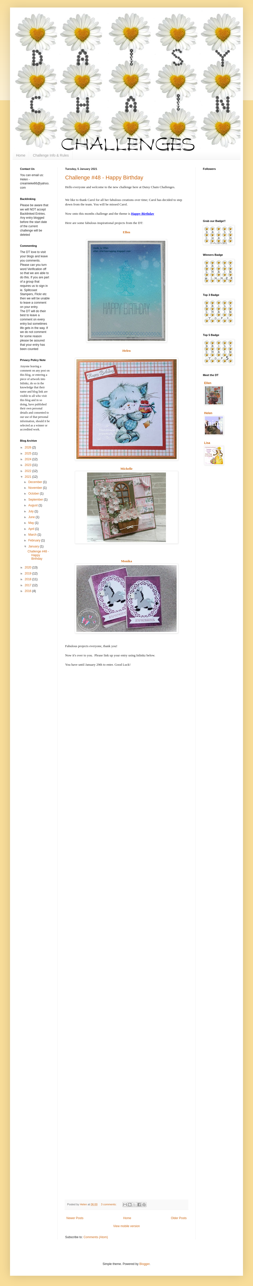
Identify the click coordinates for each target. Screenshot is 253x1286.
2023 (28, 465)
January (34, 546)
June (32, 517)
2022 (28, 471)
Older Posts (179, 1218)
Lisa (207, 443)
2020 (28, 567)
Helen (126, 351)
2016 (28, 591)
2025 (28, 453)
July (31, 511)
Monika (126, 561)
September (36, 499)
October (34, 493)
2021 (28, 477)
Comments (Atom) (95, 1237)
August (33, 505)
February (34, 540)
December (35, 482)
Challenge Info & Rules (51, 155)
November (35, 488)
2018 (28, 579)
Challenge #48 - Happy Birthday (104, 177)
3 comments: (109, 1204)
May (31, 523)
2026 (28, 447)
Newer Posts (74, 1218)
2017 (28, 585)
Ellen (126, 232)
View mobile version (126, 1226)
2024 (28, 459)
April (31, 529)
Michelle (126, 469)
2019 (28, 573)
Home (20, 155)
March (33, 534)
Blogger (144, 1264)
